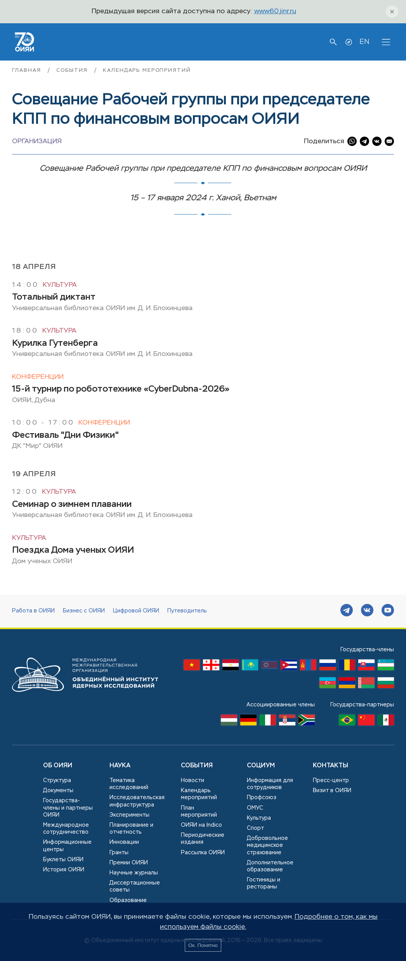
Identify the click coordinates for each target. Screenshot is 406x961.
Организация (37, 141)
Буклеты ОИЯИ (63, 859)
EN (364, 41)
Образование (128, 900)
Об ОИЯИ (57, 766)
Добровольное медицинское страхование (267, 845)
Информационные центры (67, 846)
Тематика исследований (128, 784)
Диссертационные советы (134, 886)
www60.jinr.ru (275, 11)
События (73, 70)
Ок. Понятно (203, 945)
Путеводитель (187, 611)
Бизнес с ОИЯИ (84, 611)
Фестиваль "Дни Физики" (65, 435)
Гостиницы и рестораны (263, 883)
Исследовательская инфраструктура (137, 801)
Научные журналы (133, 873)
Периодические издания (202, 839)
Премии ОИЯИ (128, 863)
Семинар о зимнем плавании (72, 504)
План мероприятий (199, 811)
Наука (119, 766)
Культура (60, 285)
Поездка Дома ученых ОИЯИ (73, 550)
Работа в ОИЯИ (33, 611)
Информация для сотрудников (270, 784)
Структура (57, 780)
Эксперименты (129, 815)
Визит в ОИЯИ (332, 790)
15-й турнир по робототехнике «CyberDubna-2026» (120, 389)
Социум (261, 766)
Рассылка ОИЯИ (203, 852)
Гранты (118, 852)
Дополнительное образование (270, 866)
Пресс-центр (331, 780)
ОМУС (255, 808)
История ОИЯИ (63, 870)
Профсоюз (261, 797)
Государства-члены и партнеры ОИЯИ (68, 807)
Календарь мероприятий (147, 70)
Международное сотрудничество (66, 828)
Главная (27, 70)
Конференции (38, 377)
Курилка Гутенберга (55, 343)
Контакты (330, 766)
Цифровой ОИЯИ (136, 611)
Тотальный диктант (53, 297)
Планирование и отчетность (131, 828)
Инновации (124, 842)
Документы (58, 790)
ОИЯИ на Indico (201, 825)
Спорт (255, 828)
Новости (192, 780)
